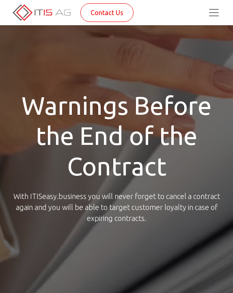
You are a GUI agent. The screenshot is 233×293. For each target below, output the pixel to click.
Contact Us (107, 12)
